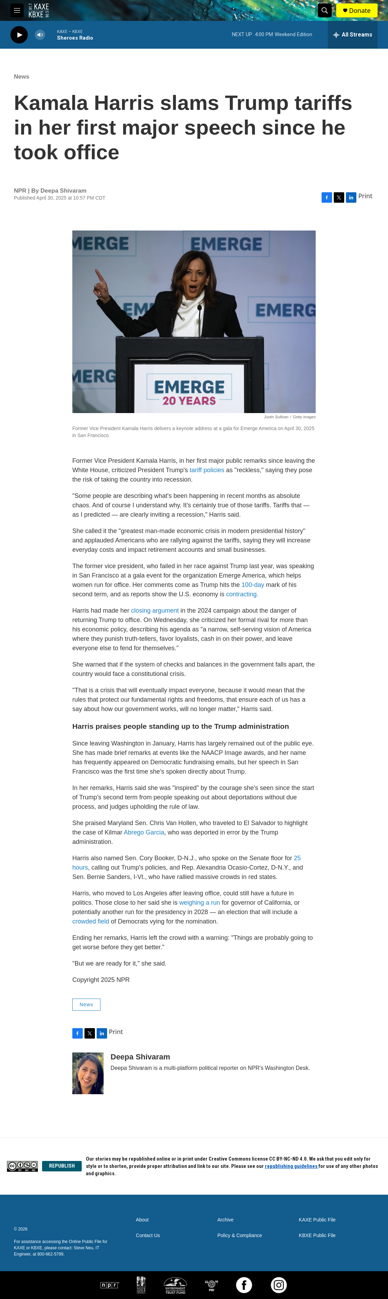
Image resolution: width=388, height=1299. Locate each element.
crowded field (90, 921)
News (21, 76)
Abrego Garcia (144, 832)
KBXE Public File (317, 1235)
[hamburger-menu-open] (17, 10)
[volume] (40, 35)
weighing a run (199, 902)
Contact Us (148, 1235)
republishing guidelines (291, 1166)
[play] (19, 35)
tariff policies (207, 470)
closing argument (155, 610)
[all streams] (353, 35)
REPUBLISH (62, 1166)
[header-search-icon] (325, 10)
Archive (225, 1220)
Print (365, 196)
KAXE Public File (317, 1220)
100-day (253, 584)
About (142, 1220)
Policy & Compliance (239, 1235)
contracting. (242, 594)
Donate (360, 10)
